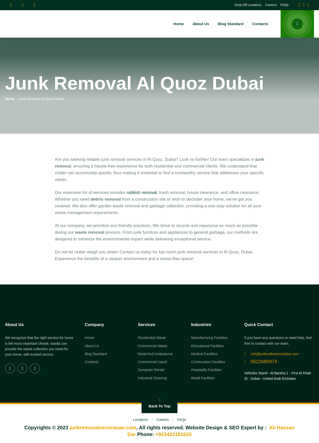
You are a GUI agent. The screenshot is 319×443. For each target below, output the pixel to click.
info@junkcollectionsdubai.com (271, 354)
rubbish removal (142, 192)
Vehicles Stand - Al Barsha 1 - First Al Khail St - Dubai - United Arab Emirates (277, 376)
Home (10, 99)
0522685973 (260, 361)
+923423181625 (174, 434)
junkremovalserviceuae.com (103, 427)
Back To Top (159, 403)
